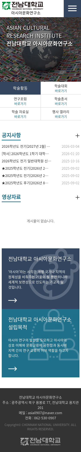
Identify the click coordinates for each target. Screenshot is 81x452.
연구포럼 (20, 101)
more (12, 299)
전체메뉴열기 (70, 5)
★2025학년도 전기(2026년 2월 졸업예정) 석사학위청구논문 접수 (26, 175)
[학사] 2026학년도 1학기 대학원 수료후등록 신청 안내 (26, 153)
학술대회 (61, 88)
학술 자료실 (20, 114)
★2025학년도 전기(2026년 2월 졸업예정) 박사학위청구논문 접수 (26, 168)
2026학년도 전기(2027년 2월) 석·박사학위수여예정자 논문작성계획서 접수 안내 (26, 146)
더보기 (77, 136)
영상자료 (11, 197)
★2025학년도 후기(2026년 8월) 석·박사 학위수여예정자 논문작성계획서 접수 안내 (26, 182)
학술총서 (61, 101)
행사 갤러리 (61, 114)
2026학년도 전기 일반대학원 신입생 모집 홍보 (26, 160)
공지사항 (11, 135)
